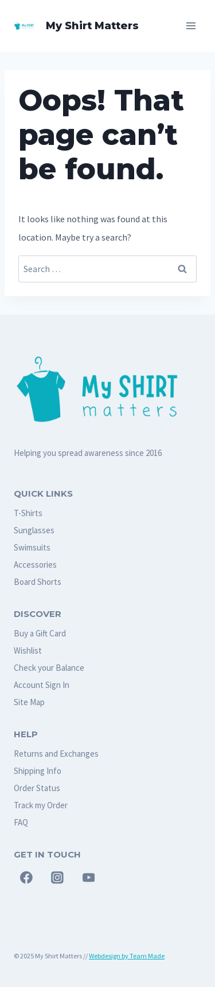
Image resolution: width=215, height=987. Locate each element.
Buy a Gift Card (40, 633)
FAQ (21, 822)
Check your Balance (49, 667)
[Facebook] (26, 878)
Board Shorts (37, 581)
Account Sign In (41, 684)
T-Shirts (28, 513)
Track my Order (41, 805)
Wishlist (28, 650)
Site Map (29, 702)
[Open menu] (190, 25)
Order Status (37, 787)
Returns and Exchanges (56, 753)
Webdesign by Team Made (127, 955)
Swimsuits (32, 547)
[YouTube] (88, 878)
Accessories (35, 564)
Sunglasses (34, 530)
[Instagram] (57, 878)
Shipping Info (37, 770)
